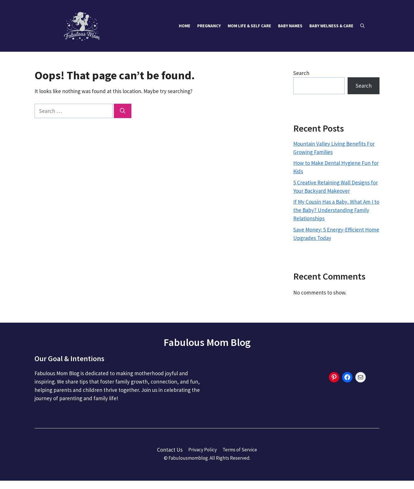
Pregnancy (209, 25)
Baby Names (290, 25)
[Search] (122, 111)
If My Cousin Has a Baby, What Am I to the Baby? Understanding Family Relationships (336, 210)
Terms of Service (240, 449)
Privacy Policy (202, 449)
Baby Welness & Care (331, 25)
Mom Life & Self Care (249, 25)
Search (301, 73)
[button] (362, 25)
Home (184, 25)
